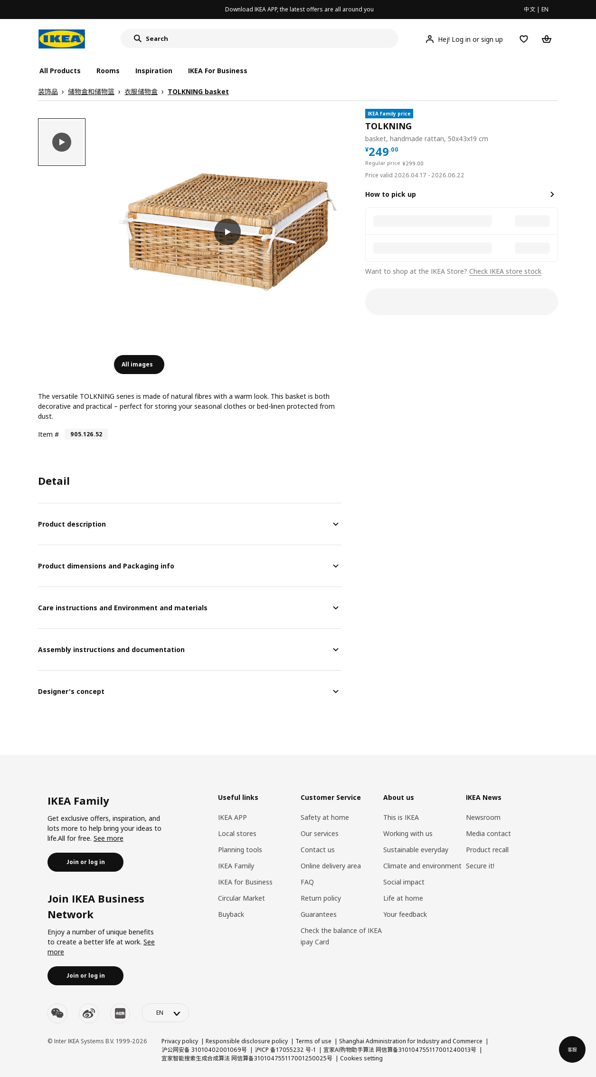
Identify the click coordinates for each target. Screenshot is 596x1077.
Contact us (318, 849)
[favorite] (554, 126)
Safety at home (325, 817)
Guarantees (319, 914)
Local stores (237, 833)
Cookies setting (361, 1058)
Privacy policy (179, 1041)
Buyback (231, 914)
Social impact (404, 881)
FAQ (307, 881)
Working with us (408, 833)
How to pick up (390, 194)
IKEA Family (236, 865)
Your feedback (405, 914)
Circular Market (241, 898)
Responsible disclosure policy (247, 1041)
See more (108, 838)
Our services (320, 833)
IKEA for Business (245, 881)
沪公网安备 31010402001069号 (204, 1050)
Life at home (403, 898)
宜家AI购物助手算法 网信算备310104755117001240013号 (399, 1050)
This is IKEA (401, 817)
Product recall (487, 849)
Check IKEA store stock (505, 271)
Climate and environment (422, 865)
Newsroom (483, 817)
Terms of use (313, 1041)
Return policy (321, 898)
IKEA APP (232, 817)
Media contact (488, 833)
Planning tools (240, 849)
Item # (48, 434)
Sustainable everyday (415, 849)
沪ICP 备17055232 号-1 (285, 1050)
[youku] (120, 1013)
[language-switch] (165, 1012)
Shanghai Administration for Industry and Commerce (410, 1041)
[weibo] (89, 1013)
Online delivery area (331, 865)
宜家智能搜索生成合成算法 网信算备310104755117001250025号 (246, 1058)
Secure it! (480, 865)
